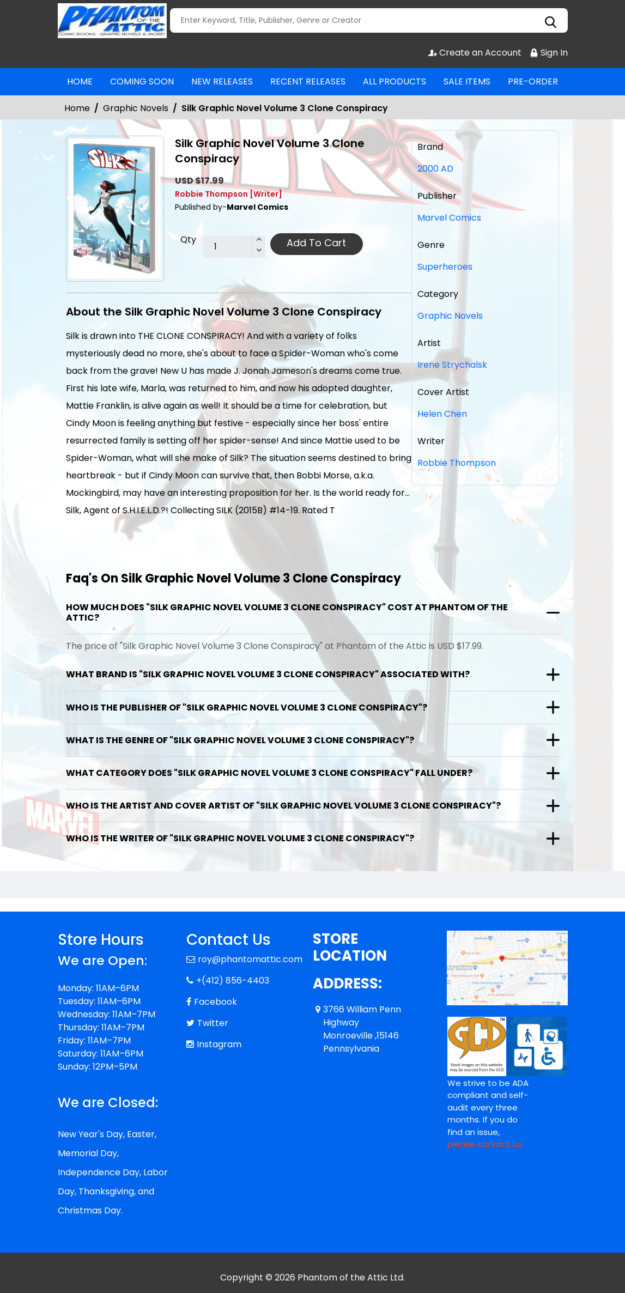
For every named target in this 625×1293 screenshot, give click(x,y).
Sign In (549, 52)
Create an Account (474, 52)
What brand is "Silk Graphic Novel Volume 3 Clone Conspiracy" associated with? (268, 674)
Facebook (215, 1001)
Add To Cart (316, 243)
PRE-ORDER (533, 81)
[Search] (369, 20)
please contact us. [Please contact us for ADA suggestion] (485, 1144)
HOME (80, 81)
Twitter (212, 1023)
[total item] (234, 247)
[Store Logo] (112, 20)
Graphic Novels (135, 108)
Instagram (219, 1044)
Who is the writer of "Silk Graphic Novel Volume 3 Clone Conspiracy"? (240, 838)
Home (77, 108)
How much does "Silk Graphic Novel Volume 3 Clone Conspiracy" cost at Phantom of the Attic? (287, 612)
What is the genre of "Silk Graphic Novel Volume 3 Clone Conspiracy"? (240, 740)
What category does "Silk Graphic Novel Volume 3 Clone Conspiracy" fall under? (269, 773)
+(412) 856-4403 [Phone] (232, 980)
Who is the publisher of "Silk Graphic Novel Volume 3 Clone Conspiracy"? (246, 707)
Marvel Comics (449, 217)
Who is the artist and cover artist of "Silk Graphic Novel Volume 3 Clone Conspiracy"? (283, 805)
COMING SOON (142, 81)
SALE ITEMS (467, 81)
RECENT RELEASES (307, 81)
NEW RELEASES (222, 81)
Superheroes (444, 266)
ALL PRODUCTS (394, 81)
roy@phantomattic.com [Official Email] (250, 959)
